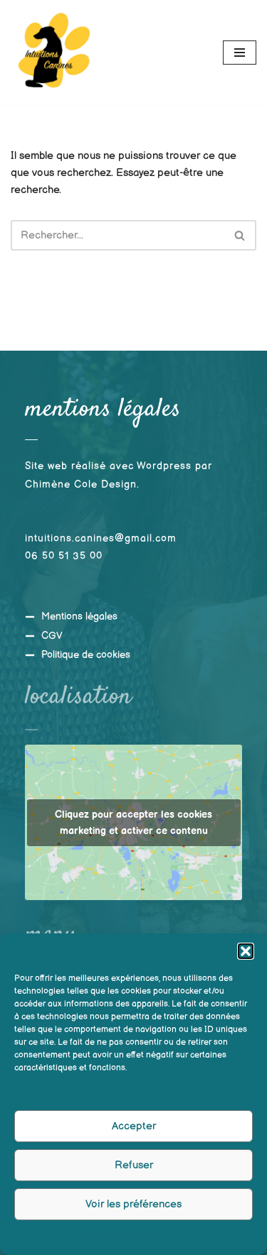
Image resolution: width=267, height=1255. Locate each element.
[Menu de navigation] (239, 52)
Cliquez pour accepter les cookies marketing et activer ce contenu (133, 823)
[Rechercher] (117, 235)
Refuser (134, 1167)
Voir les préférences (133, 1206)
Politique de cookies (126, 1238)
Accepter (134, 1128)
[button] (246, 953)
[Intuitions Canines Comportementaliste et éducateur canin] (53, 52)
